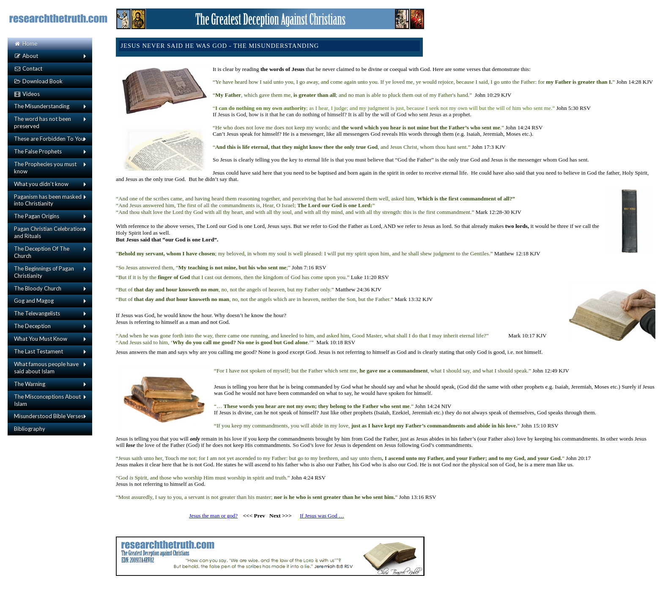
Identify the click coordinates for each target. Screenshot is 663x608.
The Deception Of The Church (41, 252)
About (26, 55)
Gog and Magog (34, 300)
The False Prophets (38, 151)
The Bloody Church (37, 288)
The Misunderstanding (41, 106)
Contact (28, 68)
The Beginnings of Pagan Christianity (44, 272)
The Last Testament (38, 351)
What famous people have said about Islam (46, 368)
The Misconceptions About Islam (47, 400)
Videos (27, 93)
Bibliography (29, 428)
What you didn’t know (41, 184)
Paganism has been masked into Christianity (48, 200)
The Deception (32, 326)
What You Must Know (40, 338)
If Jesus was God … (322, 515)
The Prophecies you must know (45, 168)
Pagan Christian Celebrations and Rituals (49, 232)
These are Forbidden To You (49, 138)
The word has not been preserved (42, 122)
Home (25, 43)
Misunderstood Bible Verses (48, 416)
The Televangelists (37, 313)
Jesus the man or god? (213, 515)
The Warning (29, 384)
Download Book (38, 81)
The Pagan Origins (36, 216)
